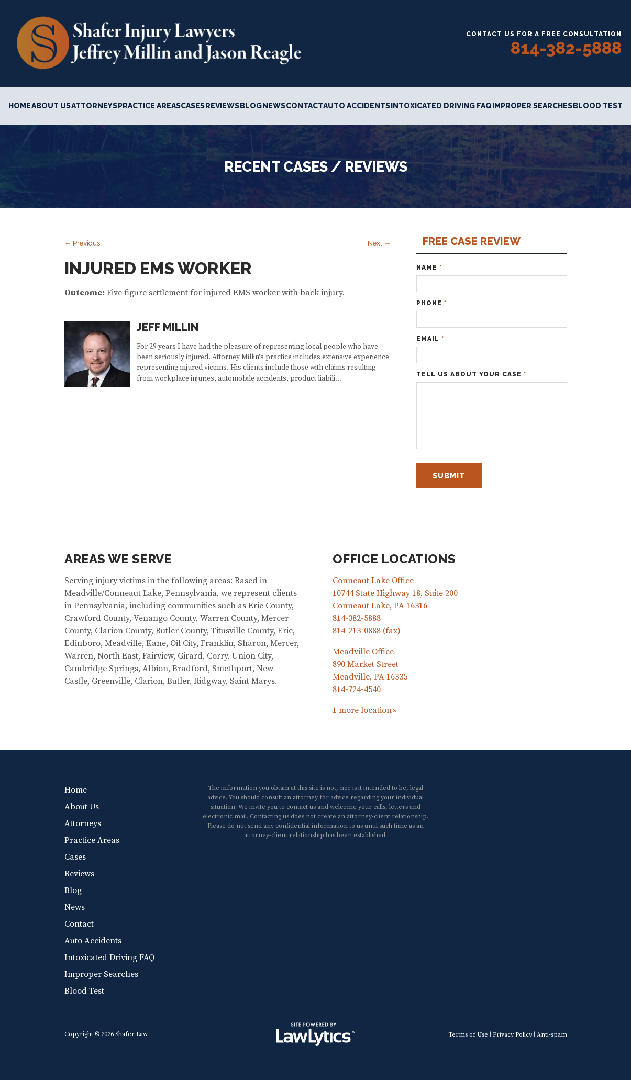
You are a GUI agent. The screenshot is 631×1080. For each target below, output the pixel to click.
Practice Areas (149, 106)
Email (430, 338)
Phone (431, 303)
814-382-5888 (566, 48)
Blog (251, 106)
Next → (379, 243)
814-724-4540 (357, 689)
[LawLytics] (315, 1034)
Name (429, 267)
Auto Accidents (356, 106)
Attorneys (94, 106)
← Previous (82, 243)
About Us (51, 106)
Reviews (222, 106)
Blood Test (598, 106)
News (273, 106)
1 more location (362, 710)
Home (19, 106)
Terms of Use (468, 1035)
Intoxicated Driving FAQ (441, 106)
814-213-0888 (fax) (367, 631)
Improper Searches (532, 106)
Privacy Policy (512, 1035)
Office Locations (394, 558)
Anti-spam (552, 1035)
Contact (304, 106)
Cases (193, 106)
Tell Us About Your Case (471, 374)
